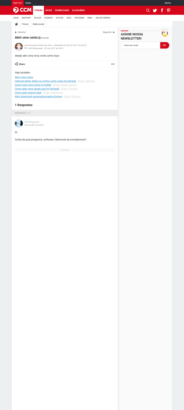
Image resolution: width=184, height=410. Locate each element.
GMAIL (89, 18)
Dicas (49, 10)
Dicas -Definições (53, 92)
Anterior (22, 32)
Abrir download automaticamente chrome (38, 96)
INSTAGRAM (79, 18)
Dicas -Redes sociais (65, 84)
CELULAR (37, 18)
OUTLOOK (59, 18)
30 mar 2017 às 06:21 (54, 48)
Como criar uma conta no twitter (33, 84)
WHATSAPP (26, 18)
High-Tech (17, 3)
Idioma (168, 3)
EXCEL (68, 18)
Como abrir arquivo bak (28, 92)
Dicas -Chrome (69, 88)
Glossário (78, 10)
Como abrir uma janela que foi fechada (37, 88)
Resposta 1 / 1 (23, 113)
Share (22, 64)
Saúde (28, 3)
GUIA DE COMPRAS (103, 18)
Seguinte (107, 32)
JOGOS (16, 18)
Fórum (38, 10)
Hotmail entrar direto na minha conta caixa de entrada (45, 81)
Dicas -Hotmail (86, 81)
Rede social (38, 24)
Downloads (62, 10)
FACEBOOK (48, 18)
